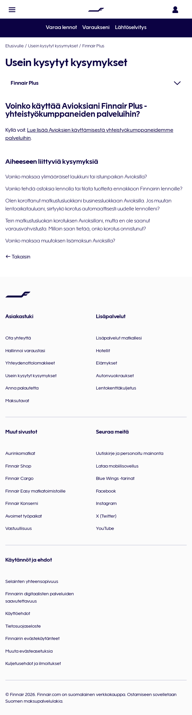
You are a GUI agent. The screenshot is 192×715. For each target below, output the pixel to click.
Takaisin (17, 257)
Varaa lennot (61, 27)
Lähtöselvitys (131, 27)
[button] (12, 9)
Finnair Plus (93, 45)
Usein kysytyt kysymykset (53, 45)
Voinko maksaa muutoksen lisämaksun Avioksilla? (60, 241)
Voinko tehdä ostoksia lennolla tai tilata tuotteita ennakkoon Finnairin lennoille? (93, 189)
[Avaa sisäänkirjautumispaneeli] (177, 9)
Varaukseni (96, 27)
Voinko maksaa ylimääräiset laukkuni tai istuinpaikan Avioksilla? (76, 177)
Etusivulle (14, 45)
